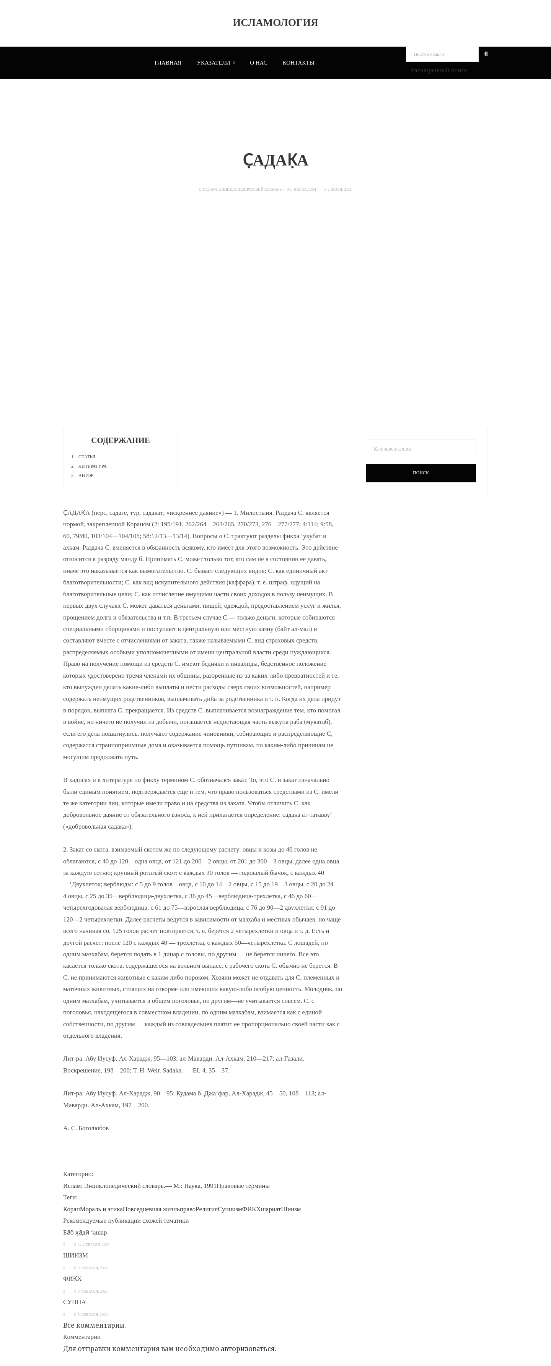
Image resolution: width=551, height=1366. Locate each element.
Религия (207, 1209)
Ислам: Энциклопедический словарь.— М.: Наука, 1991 (259, 189)
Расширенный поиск (439, 70)
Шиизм (291, 1209)
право (188, 1209)
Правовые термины (243, 1185)
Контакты (299, 63)
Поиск (421, 472)
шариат (271, 1209)
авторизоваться (248, 1349)
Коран (71, 1209)
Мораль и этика (101, 1209)
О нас (258, 63)
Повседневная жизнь (151, 1209)
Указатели (216, 63)
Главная (168, 63)
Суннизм (230, 1209)
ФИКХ (251, 1209)
